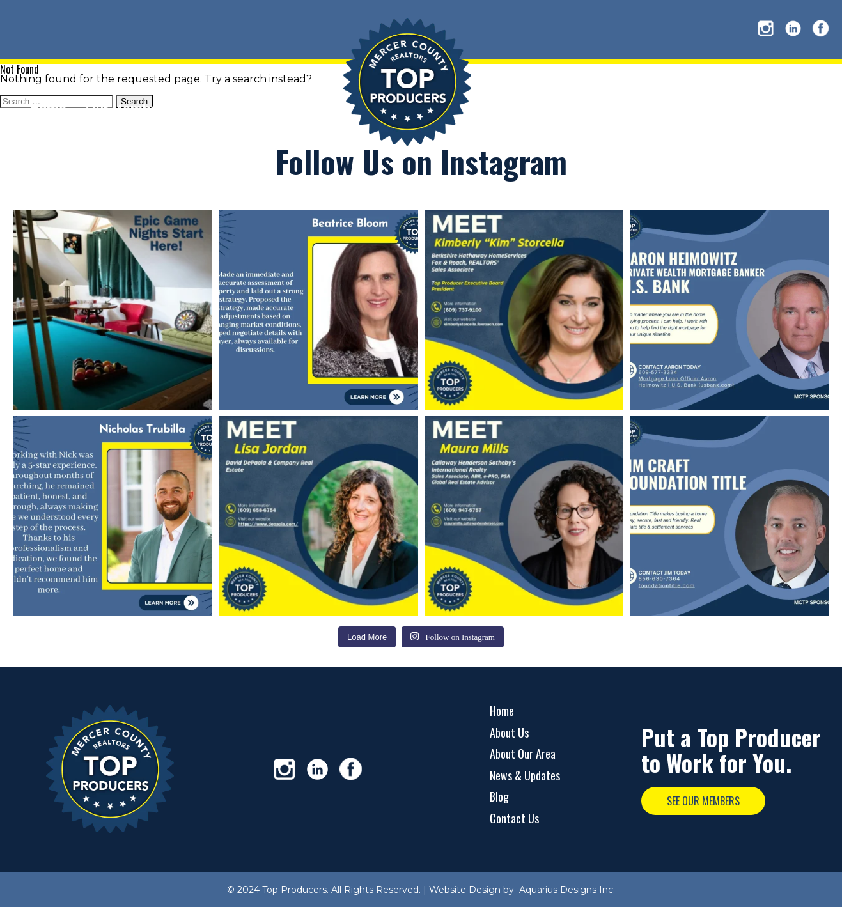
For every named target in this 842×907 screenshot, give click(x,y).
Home (502, 710)
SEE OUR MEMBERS (703, 801)
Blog (499, 796)
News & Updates (525, 775)
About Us (509, 732)
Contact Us (514, 818)
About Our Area (523, 753)
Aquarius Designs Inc (566, 889)
